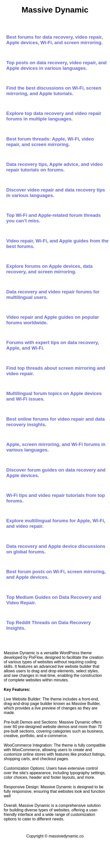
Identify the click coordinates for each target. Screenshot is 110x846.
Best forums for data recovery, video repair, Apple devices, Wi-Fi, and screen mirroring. (54, 39)
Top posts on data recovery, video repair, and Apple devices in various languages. (56, 65)
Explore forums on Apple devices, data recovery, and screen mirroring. (49, 269)
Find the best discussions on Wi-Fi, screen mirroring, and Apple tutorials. (53, 90)
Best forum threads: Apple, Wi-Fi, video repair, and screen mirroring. (50, 141)
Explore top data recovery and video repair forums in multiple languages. (53, 116)
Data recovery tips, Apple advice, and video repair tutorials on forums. (54, 167)
